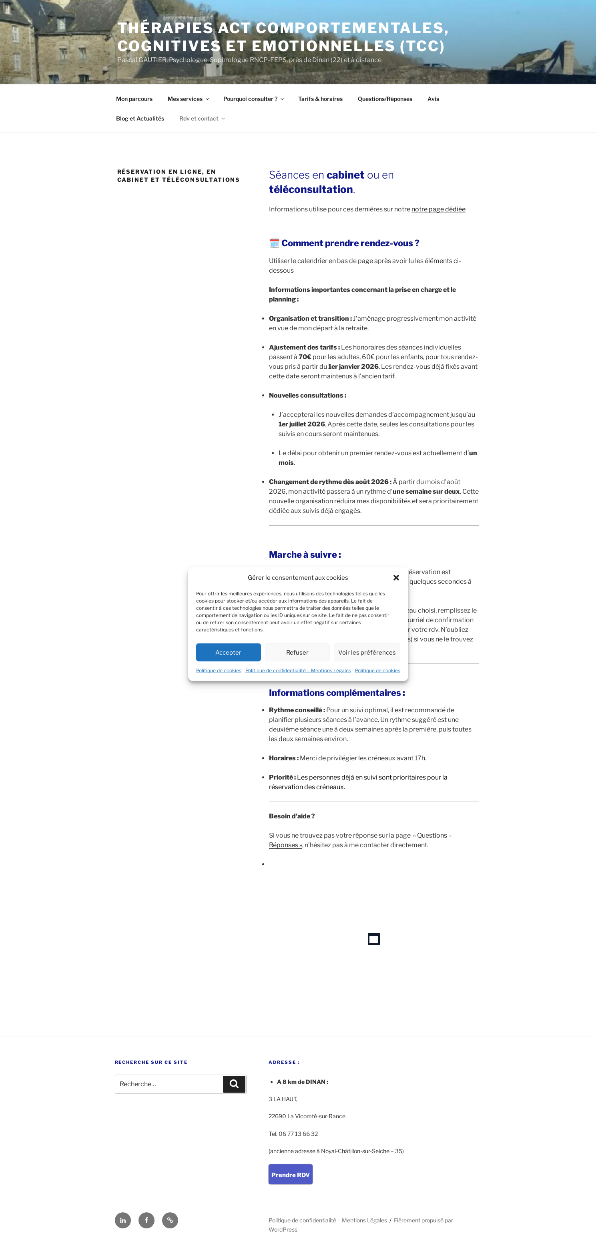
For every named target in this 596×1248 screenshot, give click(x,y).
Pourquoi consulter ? (254, 98)
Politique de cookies (218, 670)
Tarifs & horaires (320, 98)
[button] (396, 578)
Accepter (228, 652)
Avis (433, 98)
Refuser (297, 652)
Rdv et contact (202, 118)
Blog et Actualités (140, 118)
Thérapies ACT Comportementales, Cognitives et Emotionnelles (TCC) (283, 37)
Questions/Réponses (385, 98)
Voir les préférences (367, 652)
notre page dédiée (438, 209)
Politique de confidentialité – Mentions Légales (298, 670)
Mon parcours (134, 98)
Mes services (189, 98)
